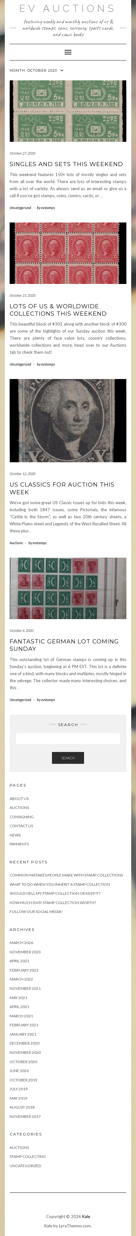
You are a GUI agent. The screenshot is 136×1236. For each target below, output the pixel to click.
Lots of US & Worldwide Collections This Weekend (58, 310)
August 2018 (22, 1107)
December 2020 (24, 1043)
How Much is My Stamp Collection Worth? (53, 902)
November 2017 (25, 1116)
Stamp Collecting (28, 1156)
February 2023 (24, 970)
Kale (86, 1216)
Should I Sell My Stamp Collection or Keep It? (55, 893)
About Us (19, 798)
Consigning (22, 816)
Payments (19, 844)
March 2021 (21, 1016)
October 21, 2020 (22, 295)
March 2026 (21, 942)
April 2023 (19, 960)
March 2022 (21, 979)
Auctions (16, 543)
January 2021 (23, 1034)
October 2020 (23, 1061)
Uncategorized (20, 208)
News (15, 835)
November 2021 (25, 988)
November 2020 (25, 1052)
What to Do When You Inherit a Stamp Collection (60, 884)
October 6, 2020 (21, 630)
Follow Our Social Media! (36, 911)
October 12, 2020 (22, 474)
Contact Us (21, 825)
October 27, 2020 (22, 153)
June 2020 (19, 1070)
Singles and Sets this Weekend (66, 164)
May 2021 (18, 997)
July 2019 (19, 1089)
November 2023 (25, 951)
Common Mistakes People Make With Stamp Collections (66, 875)
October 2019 (23, 1080)
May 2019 (18, 1098)
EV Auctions (68, 8)
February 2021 (24, 1024)
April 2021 (19, 1006)
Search (68, 758)
